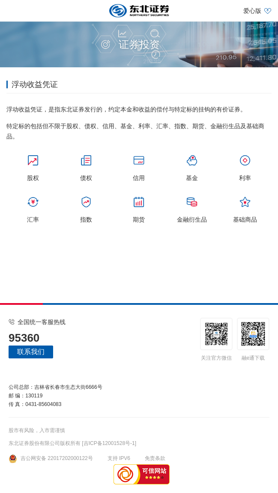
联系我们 (31, 351)
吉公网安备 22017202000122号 (51, 458)
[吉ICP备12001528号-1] (109, 443)
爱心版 (252, 10)
